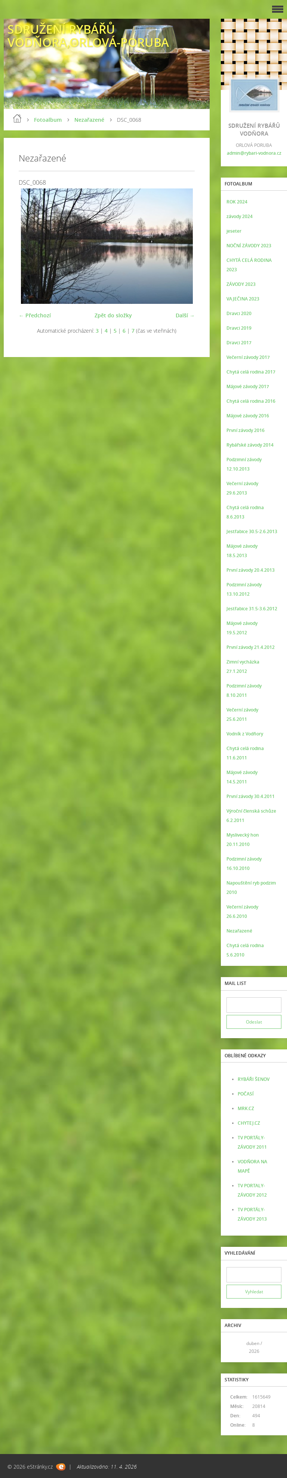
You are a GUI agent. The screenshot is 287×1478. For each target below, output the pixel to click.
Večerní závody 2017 (248, 357)
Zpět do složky (113, 315)
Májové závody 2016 (247, 415)
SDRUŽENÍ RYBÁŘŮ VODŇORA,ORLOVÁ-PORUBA (88, 35)
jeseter (233, 231)
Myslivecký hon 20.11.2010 (242, 839)
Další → (185, 315)
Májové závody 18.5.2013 (241, 551)
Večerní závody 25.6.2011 (242, 714)
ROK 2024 (236, 202)
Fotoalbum (48, 119)
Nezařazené (89, 119)
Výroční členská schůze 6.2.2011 (251, 815)
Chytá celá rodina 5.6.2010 (245, 950)
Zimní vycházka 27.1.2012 (242, 666)
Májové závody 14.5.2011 (241, 777)
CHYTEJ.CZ (249, 1123)
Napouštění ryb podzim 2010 (251, 887)
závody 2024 (239, 216)
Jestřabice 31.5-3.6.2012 (251, 608)
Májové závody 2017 (247, 386)
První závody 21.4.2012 (250, 647)
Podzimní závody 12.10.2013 (244, 464)
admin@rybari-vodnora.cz (254, 153)
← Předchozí (35, 315)
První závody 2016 (245, 430)
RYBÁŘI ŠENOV (253, 1079)
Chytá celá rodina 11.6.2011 (245, 753)
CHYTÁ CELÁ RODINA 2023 (249, 265)
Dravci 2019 (238, 328)
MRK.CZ (246, 1108)
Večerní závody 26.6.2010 (242, 911)
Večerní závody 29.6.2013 (242, 488)
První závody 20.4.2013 (250, 570)
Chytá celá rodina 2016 (250, 401)
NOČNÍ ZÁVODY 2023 (248, 245)
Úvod (17, 118)
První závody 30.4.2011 (250, 796)
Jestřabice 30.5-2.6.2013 (251, 531)
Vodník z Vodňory (244, 734)
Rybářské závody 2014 (250, 445)
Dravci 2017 (238, 342)
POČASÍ (246, 1094)
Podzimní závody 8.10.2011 (244, 690)
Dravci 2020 (238, 313)
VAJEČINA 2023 (242, 299)
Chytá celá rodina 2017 (250, 372)
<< (234, 1347)
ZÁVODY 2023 (241, 284)
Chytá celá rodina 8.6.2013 (245, 512)
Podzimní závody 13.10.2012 (244, 589)
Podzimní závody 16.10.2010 (244, 863)
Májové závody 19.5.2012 (241, 628)
